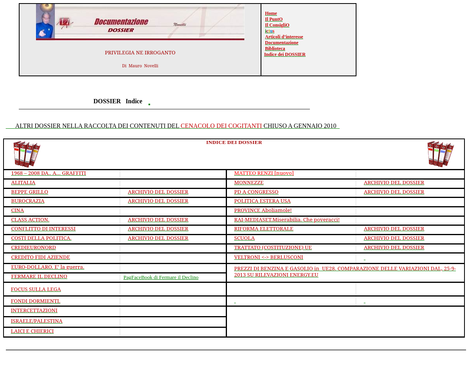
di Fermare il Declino (160, 277)
